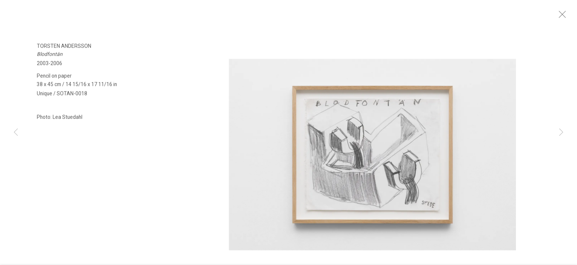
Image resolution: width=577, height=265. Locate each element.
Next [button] (561, 132)
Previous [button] (16, 132)
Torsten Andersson (64, 50)
